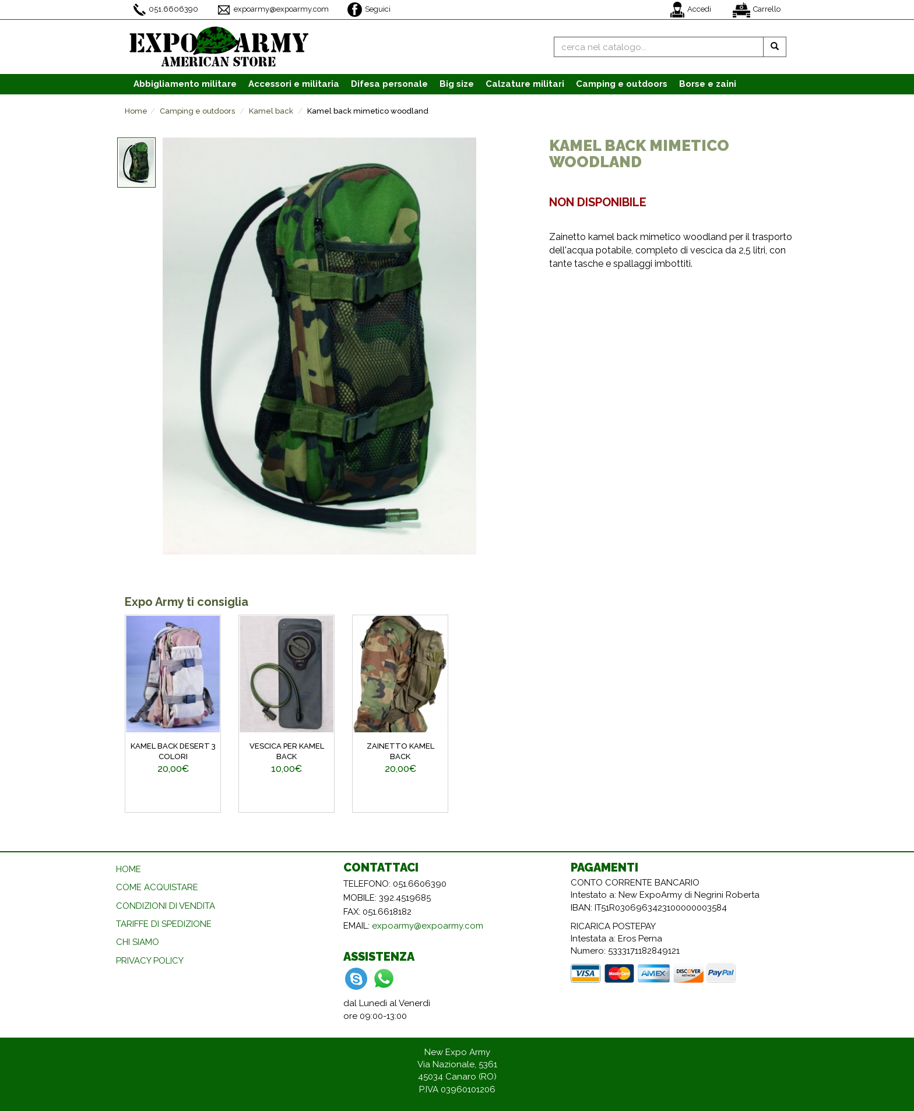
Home (136, 111)
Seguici (369, 9)
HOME (128, 869)
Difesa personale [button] (389, 84)
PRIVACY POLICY (150, 960)
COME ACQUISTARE (157, 887)
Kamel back (271, 111)
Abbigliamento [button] (185, 84)
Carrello (757, 9)
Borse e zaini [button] (707, 84)
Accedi (690, 9)
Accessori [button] (293, 84)
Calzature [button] (525, 84)
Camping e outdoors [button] (621, 84)
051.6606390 (165, 9)
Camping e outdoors (197, 111)
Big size (457, 84)
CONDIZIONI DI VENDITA (165, 906)
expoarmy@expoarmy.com (273, 10)
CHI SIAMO (137, 942)
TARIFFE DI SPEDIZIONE (164, 924)
